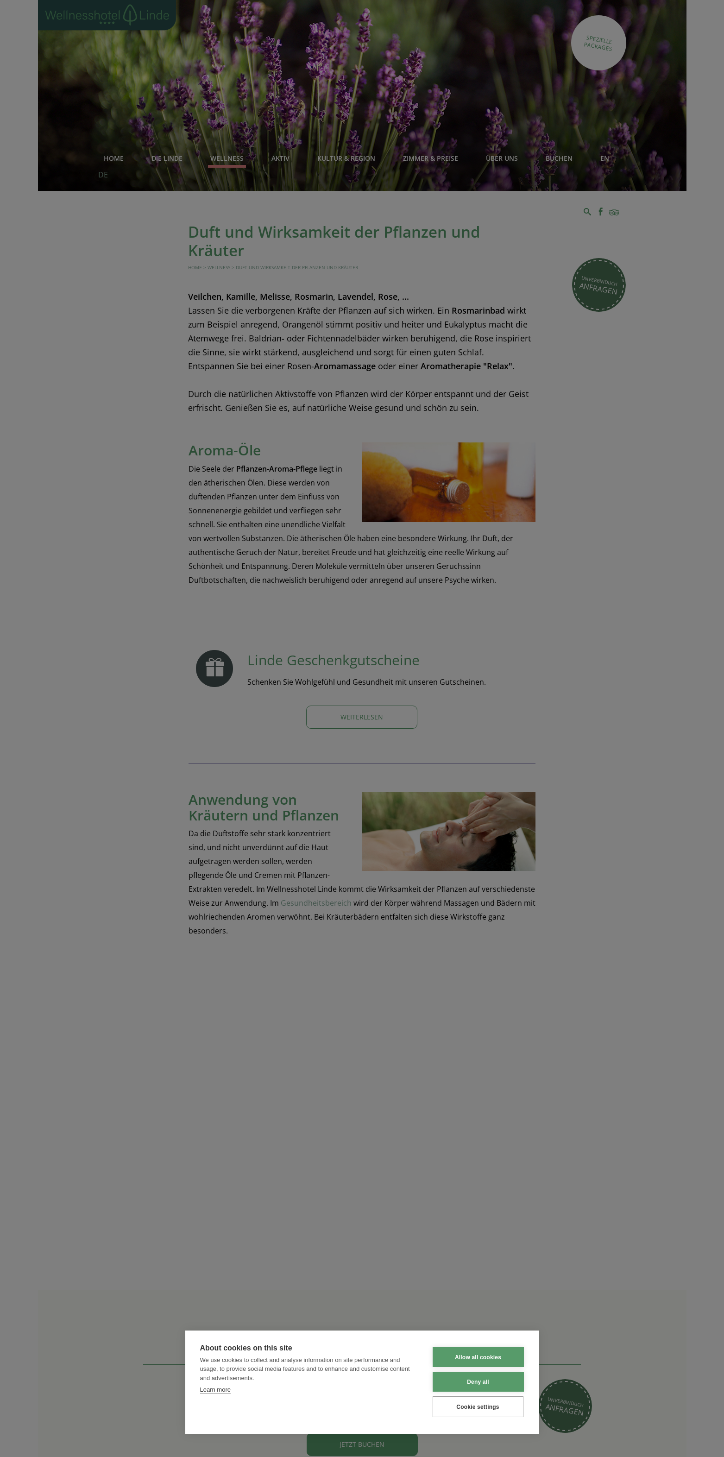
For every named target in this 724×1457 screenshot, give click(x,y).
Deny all (478, 1381)
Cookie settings (477, 1406)
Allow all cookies (478, 1357)
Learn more (215, 1389)
